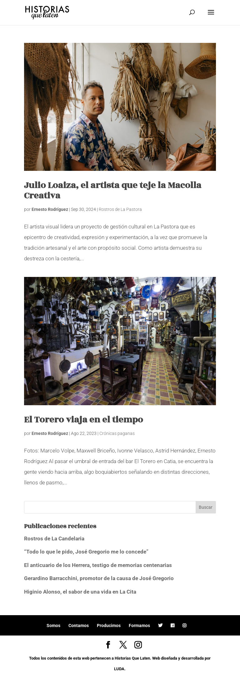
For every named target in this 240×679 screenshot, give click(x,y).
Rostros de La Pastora (120, 209)
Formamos (139, 625)
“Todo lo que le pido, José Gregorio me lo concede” (86, 552)
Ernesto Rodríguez (50, 209)
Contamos (78, 625)
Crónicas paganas (117, 433)
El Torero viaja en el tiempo (83, 419)
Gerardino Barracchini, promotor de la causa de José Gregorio (99, 578)
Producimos (109, 625)
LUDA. (120, 668)
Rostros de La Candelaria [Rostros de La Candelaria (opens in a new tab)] (54, 538)
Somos (53, 625)
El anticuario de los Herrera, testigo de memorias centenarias (98, 565)
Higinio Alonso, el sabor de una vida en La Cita (80, 592)
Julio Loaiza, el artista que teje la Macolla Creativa (112, 190)
